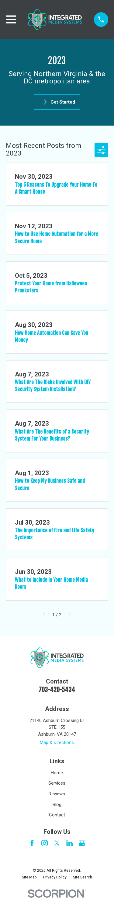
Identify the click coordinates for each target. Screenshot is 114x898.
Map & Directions (57, 742)
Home (57, 772)
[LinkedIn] (69, 843)
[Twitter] (57, 843)
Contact (57, 815)
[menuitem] (29, 877)
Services (56, 783)
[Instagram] (44, 843)
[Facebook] (32, 843)
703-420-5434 (57, 690)
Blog (57, 804)
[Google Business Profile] (82, 843)
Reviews (57, 794)
